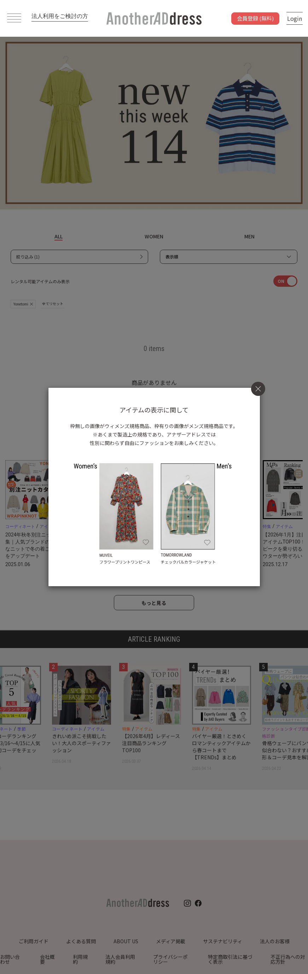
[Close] (258, 389)
